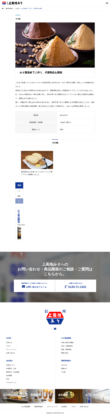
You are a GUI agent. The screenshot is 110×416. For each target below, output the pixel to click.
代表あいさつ (10, 365)
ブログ (8, 346)
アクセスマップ (11, 382)
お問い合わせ (10, 353)
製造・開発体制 (66, 349)
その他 (17, 19)
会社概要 (9, 375)
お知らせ (9, 342)
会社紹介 (9, 361)
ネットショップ (11, 349)
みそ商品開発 (66, 338)
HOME (8, 338)
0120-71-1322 (75, 285)
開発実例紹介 (66, 361)
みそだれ (64, 365)
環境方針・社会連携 (12, 372)
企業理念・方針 (11, 368)
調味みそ (64, 368)
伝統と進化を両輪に (67, 342)
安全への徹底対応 (67, 346)
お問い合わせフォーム (34, 285)
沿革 (7, 379)
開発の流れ (64, 353)
